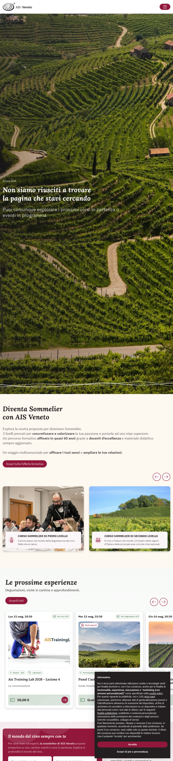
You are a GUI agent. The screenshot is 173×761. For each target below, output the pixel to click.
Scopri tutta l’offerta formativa (24, 464)
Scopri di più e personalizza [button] (132, 751)
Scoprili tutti (16, 600)
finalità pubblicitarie (107, 713)
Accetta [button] (132, 744)
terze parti (149, 696)
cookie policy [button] (156, 693)
